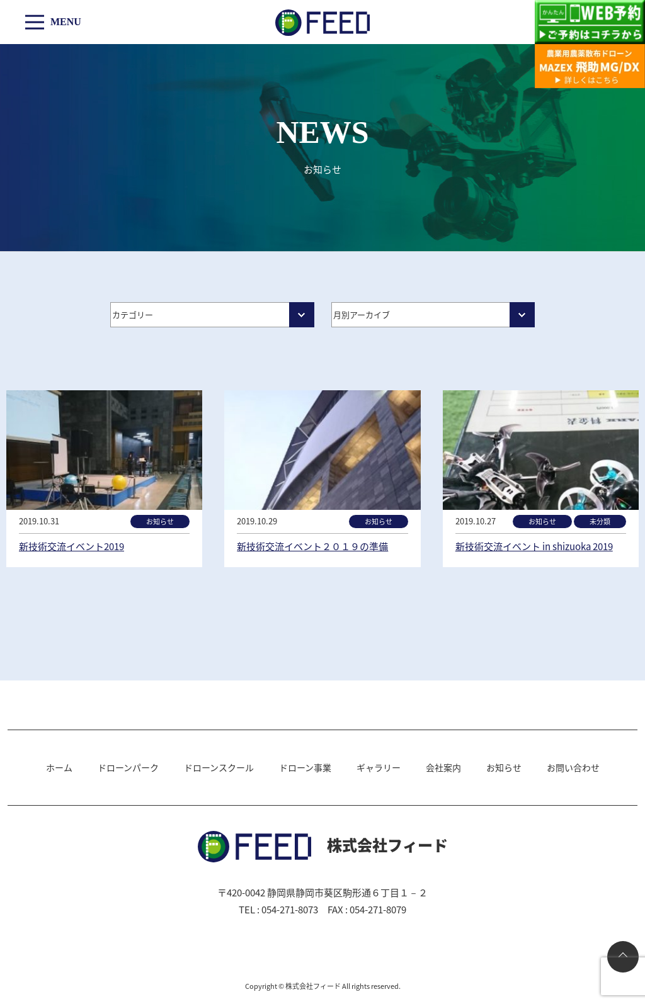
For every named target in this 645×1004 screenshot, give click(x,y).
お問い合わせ (573, 767)
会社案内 (443, 767)
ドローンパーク (128, 767)
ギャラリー (379, 767)
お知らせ (504, 767)
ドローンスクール (219, 767)
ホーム (59, 767)
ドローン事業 (305, 767)
